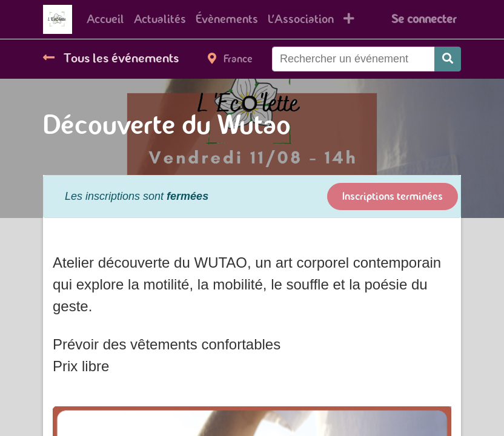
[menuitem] (105, 19)
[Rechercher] (447, 59)
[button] (349, 19)
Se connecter (423, 19)
